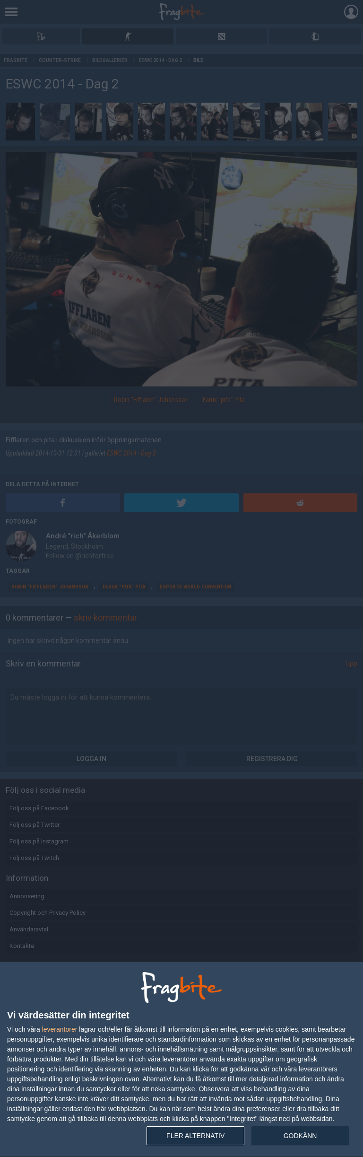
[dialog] (181, 1060)
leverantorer (60, 1029)
